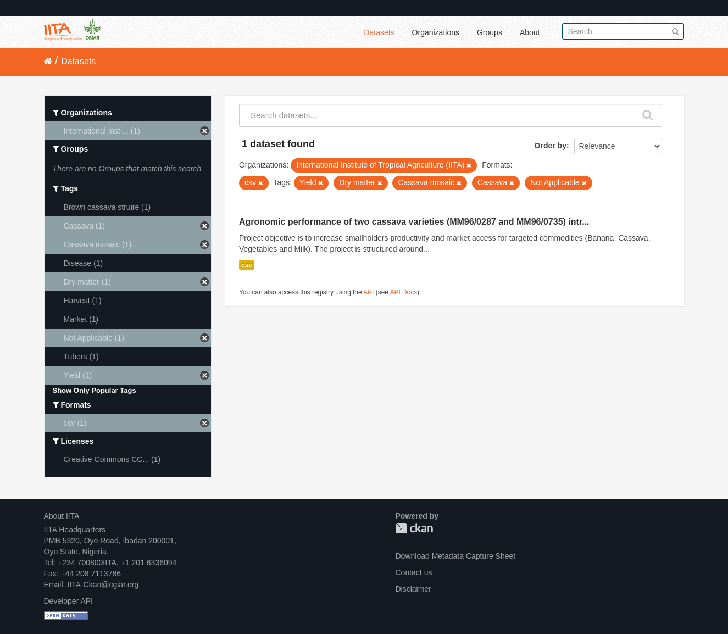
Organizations (435, 32)
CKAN (414, 528)
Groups (489, 32)
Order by (550, 145)
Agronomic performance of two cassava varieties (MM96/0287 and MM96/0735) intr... (414, 221)
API (368, 292)
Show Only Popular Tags (94, 390)
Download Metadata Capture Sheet (456, 556)
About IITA (62, 515)
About (530, 32)
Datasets (379, 32)
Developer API (68, 601)
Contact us (414, 572)
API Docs (404, 292)
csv (246, 265)
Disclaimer (413, 589)
